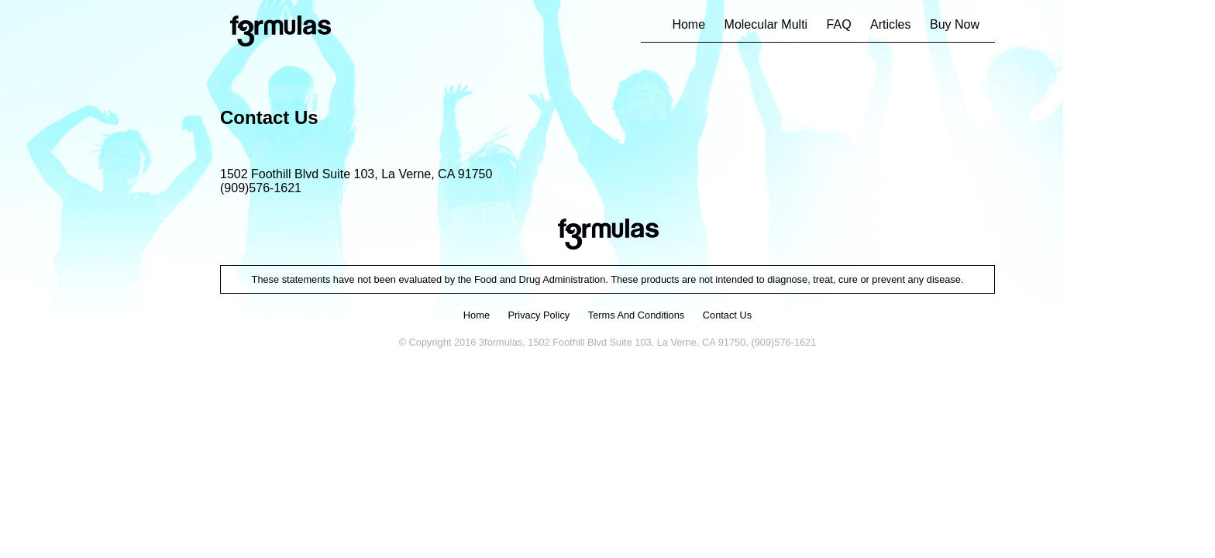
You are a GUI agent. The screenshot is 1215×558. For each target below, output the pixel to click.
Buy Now (954, 24)
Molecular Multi (766, 24)
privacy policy (539, 315)
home (476, 315)
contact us (727, 315)
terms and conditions (636, 315)
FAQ (839, 24)
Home (688, 24)
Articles (890, 24)
